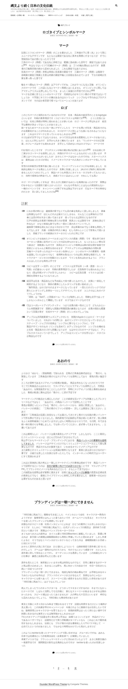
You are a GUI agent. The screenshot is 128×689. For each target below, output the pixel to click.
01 (23, 211)
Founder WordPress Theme (53, 684)
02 (23, 238)
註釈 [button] (24, 203)
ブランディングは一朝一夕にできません (64, 502)
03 (23, 266)
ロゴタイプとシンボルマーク (64, 32)
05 (23, 305)
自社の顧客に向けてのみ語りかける (64, 465)
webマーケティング (55, 15)
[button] (25, 65)
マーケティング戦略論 (36, 15)
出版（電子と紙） (87, 15)
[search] (116, 5)
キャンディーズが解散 (78, 472)
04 (23, 280)
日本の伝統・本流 (72, 15)
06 (23, 316)
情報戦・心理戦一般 (18, 15)
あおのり (64, 360)
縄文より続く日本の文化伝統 (32, 5)
